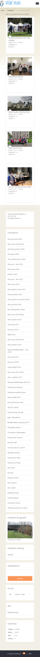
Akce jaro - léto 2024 (15, 264)
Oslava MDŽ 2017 (14, 397)
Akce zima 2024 (13, 269)
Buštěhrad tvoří (13, 493)
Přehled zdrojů (13, 612)
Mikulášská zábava (15, 77)
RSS (30, 654)
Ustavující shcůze (14, 503)
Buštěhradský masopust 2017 (19, 422)
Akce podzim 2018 (14, 345)
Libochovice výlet (14, 458)
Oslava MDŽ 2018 (14, 367)
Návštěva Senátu (14, 453)
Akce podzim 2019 (14, 319)
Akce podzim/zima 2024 (16, 259)
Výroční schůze (13, 407)
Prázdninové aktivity (15, 387)
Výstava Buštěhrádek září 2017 (19, 382)
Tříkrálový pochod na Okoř (17, 508)
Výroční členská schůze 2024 (19, 187)
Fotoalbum (10, 10)
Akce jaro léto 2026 (15, 239)
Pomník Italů (12, 442)
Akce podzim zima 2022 (16, 289)
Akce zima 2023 (13, 284)
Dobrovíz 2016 (13, 478)
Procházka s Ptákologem (16, 432)
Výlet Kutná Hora (15, 148)
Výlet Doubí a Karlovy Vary (19, 112)
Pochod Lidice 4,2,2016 (16, 448)
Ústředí (10, 555)
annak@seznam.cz (14, 218)
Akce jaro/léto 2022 (15, 294)
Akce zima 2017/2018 (16, 372)
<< (10, 594)
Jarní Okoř (11, 468)
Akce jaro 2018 (13, 362)
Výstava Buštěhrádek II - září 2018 (18, 351)
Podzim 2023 (12, 274)
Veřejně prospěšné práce (17, 392)
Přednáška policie (14, 427)
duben (17, 594)
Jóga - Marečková (14, 417)
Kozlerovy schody (14, 463)
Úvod (2, 10)
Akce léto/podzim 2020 (16, 309)
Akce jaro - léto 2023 (15, 279)
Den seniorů (12, 483)
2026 (23, 594)
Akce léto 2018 (13, 357)
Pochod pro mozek (14, 540)
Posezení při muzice (15, 437)
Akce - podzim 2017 (15, 377)
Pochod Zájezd (13, 498)
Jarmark (10, 473)
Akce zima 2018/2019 (16, 340)
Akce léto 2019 (13, 324)
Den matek (12, 488)
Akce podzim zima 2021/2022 (19, 299)
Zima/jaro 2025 (13, 254)
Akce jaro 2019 (13, 329)
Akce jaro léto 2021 (15, 304)
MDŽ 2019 (11, 335)
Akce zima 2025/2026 (16, 244)
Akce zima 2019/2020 (16, 314)
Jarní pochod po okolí (15, 402)
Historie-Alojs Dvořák (15, 412)
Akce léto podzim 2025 (16, 249)
